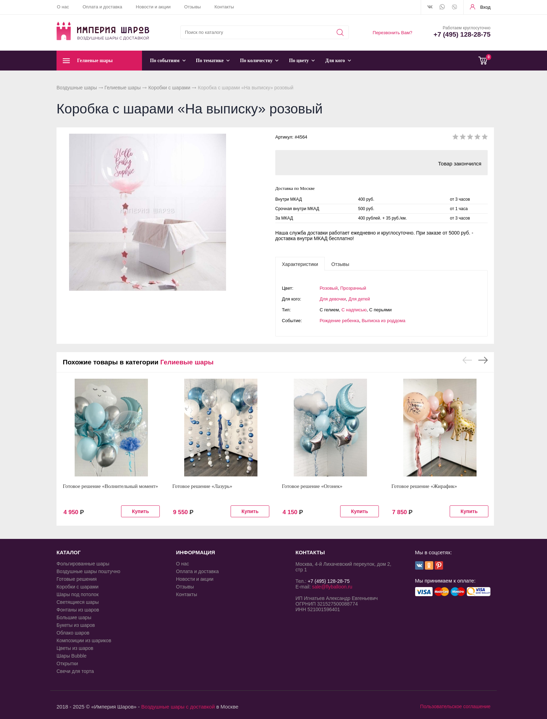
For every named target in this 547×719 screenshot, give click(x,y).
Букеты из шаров (76, 625)
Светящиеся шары (78, 602)
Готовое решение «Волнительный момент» (110, 486)
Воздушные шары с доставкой (178, 707)
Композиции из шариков (84, 640)
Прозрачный (353, 288)
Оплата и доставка (102, 6)
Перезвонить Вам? (392, 32)
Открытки (67, 663)
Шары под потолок (78, 594)
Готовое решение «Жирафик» (424, 486)
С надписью (354, 309)
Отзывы (192, 6)
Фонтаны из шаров (78, 610)
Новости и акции (153, 6)
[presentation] (300, 263)
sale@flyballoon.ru (332, 587)
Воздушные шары (77, 87)
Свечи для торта (75, 671)
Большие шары (74, 617)
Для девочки (333, 299)
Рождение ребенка (339, 320)
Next (483, 360)
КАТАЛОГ (69, 552)
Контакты (224, 6)
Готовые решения (77, 579)
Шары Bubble (72, 656)
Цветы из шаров (75, 648)
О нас (63, 6)
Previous (467, 360)
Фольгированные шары (83, 563)
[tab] (300, 264)
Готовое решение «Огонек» (312, 486)
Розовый (329, 288)
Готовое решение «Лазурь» (202, 486)
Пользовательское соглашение (455, 706)
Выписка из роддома (383, 320)
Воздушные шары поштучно (88, 571)
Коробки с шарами (169, 87)
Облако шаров (73, 633)
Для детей (359, 299)
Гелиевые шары (123, 87)
